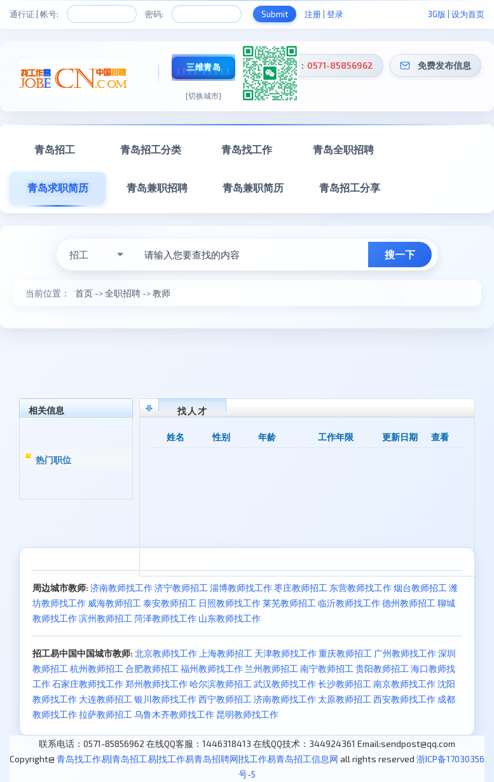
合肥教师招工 (152, 668)
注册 (313, 14)
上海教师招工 (225, 653)
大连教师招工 (105, 699)
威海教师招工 (114, 602)
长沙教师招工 (344, 683)
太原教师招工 (344, 699)
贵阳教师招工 (382, 668)
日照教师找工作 (229, 602)
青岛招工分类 (150, 149)
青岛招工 (54, 149)
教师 (161, 293)
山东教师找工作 (229, 618)
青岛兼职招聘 (157, 187)
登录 (335, 14)
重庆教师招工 (345, 653)
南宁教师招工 (326, 668)
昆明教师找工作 (247, 714)
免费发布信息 (444, 65)
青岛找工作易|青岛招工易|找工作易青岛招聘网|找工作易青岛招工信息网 (197, 758)
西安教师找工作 (404, 699)
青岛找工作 (246, 149)
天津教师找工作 (285, 653)
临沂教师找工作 (349, 602)
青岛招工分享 (349, 187)
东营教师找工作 (360, 587)
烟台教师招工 (420, 587)
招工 (78, 254)
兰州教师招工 (271, 668)
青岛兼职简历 (253, 187)
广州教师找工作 (405, 653)
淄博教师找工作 (241, 587)
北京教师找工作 (166, 653)
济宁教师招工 (181, 587)
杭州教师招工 (96, 668)
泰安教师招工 (169, 602)
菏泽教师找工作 (165, 618)
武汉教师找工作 (285, 683)
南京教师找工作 (404, 683)
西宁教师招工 (225, 699)
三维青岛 (203, 67)
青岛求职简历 (57, 187)
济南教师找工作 (121, 587)
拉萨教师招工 (105, 714)
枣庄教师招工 (300, 587)
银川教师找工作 (165, 699)
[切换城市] (203, 95)
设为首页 (467, 14)
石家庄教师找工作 (87, 683)
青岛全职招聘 (343, 149)
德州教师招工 (409, 602)
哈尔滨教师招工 (220, 683)
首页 (84, 293)
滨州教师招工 (105, 618)
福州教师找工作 (212, 668)
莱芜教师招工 (289, 602)
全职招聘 (123, 293)
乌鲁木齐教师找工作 (174, 714)
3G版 (437, 14)
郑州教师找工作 (156, 683)
